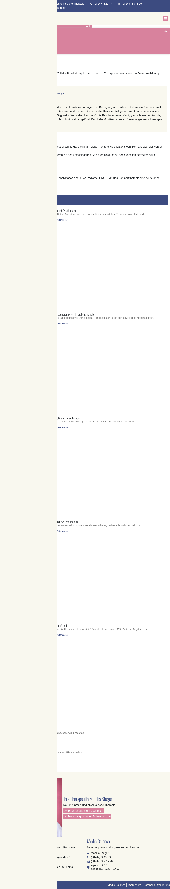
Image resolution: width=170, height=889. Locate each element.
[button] (165, 18)
